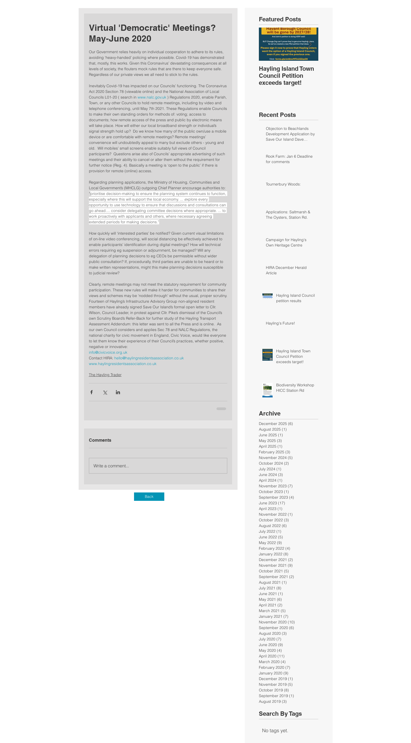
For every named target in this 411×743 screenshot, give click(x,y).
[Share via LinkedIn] (118, 392)
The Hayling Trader (105, 374)
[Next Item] (309, 44)
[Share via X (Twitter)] (104, 392)
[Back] (149, 496)
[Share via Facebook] (91, 392)
